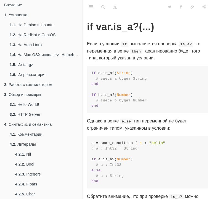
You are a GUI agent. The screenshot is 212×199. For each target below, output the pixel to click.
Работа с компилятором (28, 84)
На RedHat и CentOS (33, 35)
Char (25, 194)
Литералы (23, 144)
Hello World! (24, 104)
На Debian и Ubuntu (32, 25)
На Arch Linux (26, 45)
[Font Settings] (115, 7)
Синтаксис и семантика (28, 124)
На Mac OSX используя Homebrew (45, 55)
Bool (24, 164)
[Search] (103, 7)
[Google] (192, 7)
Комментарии (26, 134)
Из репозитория (28, 74)
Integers (28, 174)
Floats (26, 184)
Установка (15, 15)
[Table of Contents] (91, 7)
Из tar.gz (21, 64)
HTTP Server (25, 114)
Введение (13, 5)
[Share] (204, 7)
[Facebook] (181, 7)
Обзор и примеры (22, 94)
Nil (23, 154)
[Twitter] (170, 7)
